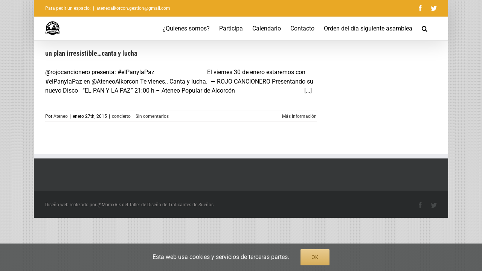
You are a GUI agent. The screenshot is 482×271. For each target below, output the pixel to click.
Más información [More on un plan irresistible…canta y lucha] (299, 116)
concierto (121, 116)
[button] (434, 28)
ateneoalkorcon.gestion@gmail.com (133, 8)
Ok (315, 257)
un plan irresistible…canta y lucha (91, 53)
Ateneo (60, 116)
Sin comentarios (152, 116)
